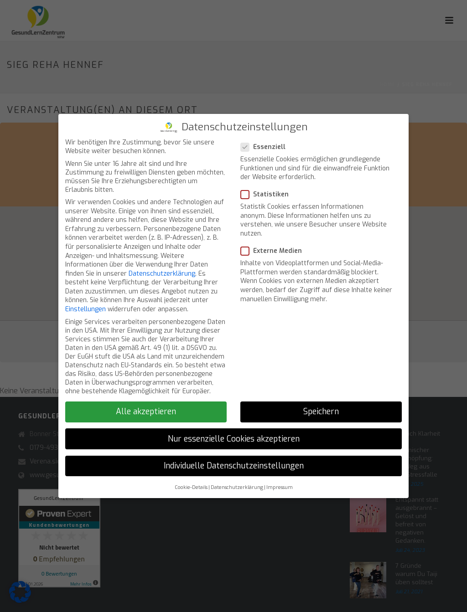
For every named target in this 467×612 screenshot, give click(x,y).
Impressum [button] (279, 487)
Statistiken (267, 194)
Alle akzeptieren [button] (146, 411)
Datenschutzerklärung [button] (237, 487)
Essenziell (265, 147)
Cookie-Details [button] (191, 487)
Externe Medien (274, 251)
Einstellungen (85, 309)
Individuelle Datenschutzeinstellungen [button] (234, 465)
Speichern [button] (321, 411)
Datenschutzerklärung (162, 273)
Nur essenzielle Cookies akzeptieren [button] (234, 438)
